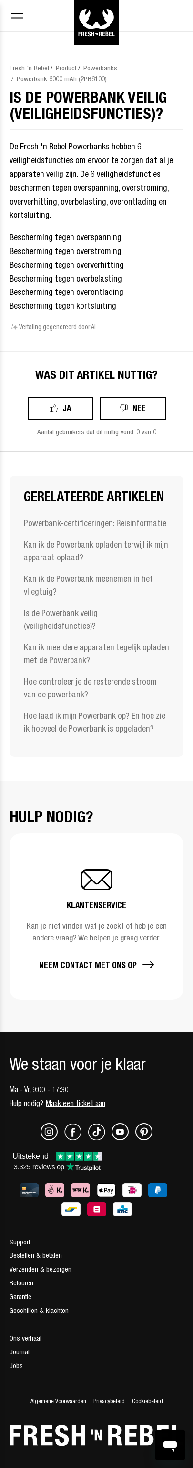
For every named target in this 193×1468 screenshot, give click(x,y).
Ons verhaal (25, 1338)
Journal (20, 1352)
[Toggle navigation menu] (17, 17)
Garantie (20, 1296)
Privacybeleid (109, 1401)
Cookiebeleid (147, 1401)
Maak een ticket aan (75, 1103)
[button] (96, 916)
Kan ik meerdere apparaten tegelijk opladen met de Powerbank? (96, 653)
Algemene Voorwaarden (58, 1401)
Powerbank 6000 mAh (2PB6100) (62, 79)
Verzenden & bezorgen (40, 1269)
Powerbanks (100, 68)
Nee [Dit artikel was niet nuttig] (139, 408)
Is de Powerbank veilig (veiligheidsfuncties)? (61, 619)
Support (20, 1242)
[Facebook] (76, 1138)
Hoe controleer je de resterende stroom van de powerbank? (90, 687)
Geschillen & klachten (39, 1310)
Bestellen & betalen (36, 1255)
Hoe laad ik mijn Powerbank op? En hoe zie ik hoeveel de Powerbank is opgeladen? (94, 722)
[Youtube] (123, 1138)
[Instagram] (52, 1138)
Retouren (21, 1283)
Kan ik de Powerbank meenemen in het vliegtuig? (88, 585)
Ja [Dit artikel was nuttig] (66, 408)
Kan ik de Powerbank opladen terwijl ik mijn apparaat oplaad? (96, 550)
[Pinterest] (143, 1138)
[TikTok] (100, 1138)
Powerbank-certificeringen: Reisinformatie (95, 523)
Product (66, 68)
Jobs (16, 1365)
